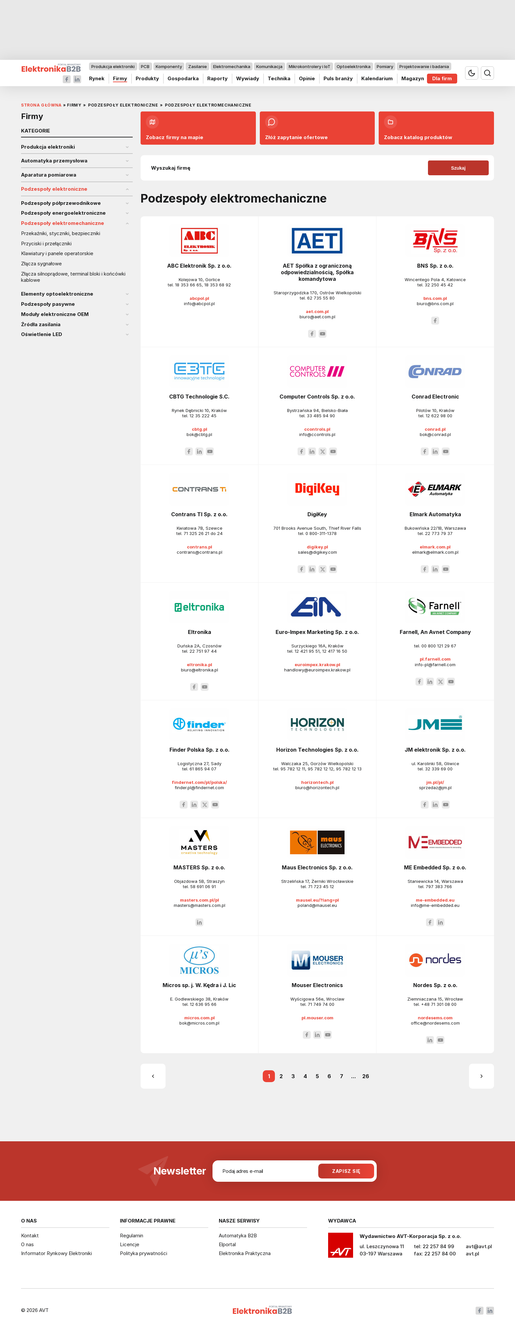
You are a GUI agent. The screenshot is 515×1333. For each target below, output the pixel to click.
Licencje (129, 1244)
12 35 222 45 (203, 415)
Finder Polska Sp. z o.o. (199, 749)
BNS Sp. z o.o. (435, 265)
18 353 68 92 (217, 284)
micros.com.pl (199, 1017)
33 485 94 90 (321, 415)
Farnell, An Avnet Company (435, 632)
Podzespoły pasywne (48, 304)
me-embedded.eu (435, 900)
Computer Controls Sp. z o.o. (317, 396)
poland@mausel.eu (317, 905)
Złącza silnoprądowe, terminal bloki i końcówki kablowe (73, 277)
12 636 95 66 (203, 1004)
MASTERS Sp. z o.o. (199, 867)
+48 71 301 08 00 (439, 1004)
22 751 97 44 (203, 651)
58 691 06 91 (203, 886)
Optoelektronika (353, 66)
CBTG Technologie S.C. (199, 396)
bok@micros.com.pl (199, 1023)
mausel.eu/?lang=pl (317, 900)
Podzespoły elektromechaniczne (62, 223)
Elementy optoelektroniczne (57, 294)
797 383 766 (439, 886)
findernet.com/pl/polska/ (199, 782)
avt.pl (472, 1253)
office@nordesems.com (435, 1023)
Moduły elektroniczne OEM (55, 314)
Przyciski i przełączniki (46, 244)
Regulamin (131, 1235)
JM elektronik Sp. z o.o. (435, 749)
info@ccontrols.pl (317, 434)
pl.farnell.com (435, 659)
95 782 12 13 (349, 768)
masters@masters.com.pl (199, 905)
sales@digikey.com (317, 552)
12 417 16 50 (334, 651)
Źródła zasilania (40, 324)
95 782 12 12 (320, 768)
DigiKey (317, 514)
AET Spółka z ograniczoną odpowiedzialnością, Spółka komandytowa (317, 272)
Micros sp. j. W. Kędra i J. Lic (199, 985)
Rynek (96, 78)
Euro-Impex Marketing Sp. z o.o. (317, 632)
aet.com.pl (317, 311)
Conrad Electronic (435, 396)
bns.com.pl (435, 298)
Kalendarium (377, 78)
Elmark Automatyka (435, 514)
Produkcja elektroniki (113, 66)
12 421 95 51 (307, 651)
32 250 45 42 (439, 284)
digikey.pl (317, 546)
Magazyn (412, 78)
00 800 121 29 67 (438, 645)
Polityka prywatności (143, 1253)
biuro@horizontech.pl (317, 787)
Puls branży (338, 78)
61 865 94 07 (203, 768)
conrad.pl (435, 429)
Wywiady (247, 78)
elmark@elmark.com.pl (435, 552)
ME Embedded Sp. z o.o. (435, 867)
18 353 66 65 (188, 284)
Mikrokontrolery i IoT (309, 66)
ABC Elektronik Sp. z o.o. (199, 265)
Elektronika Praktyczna (245, 1253)
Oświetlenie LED (41, 334)
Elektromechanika (231, 66)
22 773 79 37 (439, 533)
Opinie (307, 78)
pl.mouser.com (317, 1017)
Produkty (147, 78)
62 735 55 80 (321, 298)
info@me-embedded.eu (435, 905)
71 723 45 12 (321, 886)
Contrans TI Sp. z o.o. (199, 514)
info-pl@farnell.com (435, 664)
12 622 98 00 (439, 415)
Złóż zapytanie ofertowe (296, 127)
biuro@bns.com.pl (435, 303)
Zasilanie (197, 66)
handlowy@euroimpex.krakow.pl (317, 669)
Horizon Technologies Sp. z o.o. (317, 749)
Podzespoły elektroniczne (54, 189)
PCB (145, 66)
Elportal (227, 1244)
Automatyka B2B (238, 1235)
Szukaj (458, 168)
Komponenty (169, 66)
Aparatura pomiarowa (48, 175)
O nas (27, 1244)
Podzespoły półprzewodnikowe (61, 203)
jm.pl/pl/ (435, 782)
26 (365, 1076)
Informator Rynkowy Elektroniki (56, 1253)
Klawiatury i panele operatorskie (57, 253)
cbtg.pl (199, 429)
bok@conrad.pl (435, 434)
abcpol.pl (199, 298)
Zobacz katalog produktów (418, 127)
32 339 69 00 (439, 768)
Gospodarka (183, 78)
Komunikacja (269, 66)
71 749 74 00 (321, 1004)
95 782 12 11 (292, 768)
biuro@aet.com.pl (317, 316)
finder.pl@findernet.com (199, 787)
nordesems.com (435, 1017)
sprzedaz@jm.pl (435, 787)
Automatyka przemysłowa (54, 161)
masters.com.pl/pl (199, 900)
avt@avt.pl (479, 1246)
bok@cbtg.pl (199, 434)
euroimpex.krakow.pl (317, 664)
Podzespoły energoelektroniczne (63, 213)
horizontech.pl (317, 782)
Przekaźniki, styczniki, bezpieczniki (60, 233)
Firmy (120, 78)
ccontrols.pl (317, 429)
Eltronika (199, 632)
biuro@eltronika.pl (199, 669)
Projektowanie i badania (424, 66)
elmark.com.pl (435, 546)
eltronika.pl (199, 664)
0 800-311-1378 (321, 533)
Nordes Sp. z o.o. (435, 985)
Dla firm (442, 78)
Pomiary (385, 66)
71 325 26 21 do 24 (203, 533)
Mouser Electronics (317, 985)
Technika (279, 78)
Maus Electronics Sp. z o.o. (317, 867)
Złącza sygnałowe (41, 264)
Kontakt (30, 1235)
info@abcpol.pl (199, 303)
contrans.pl (199, 546)
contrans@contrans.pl (199, 552)
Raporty (217, 78)
